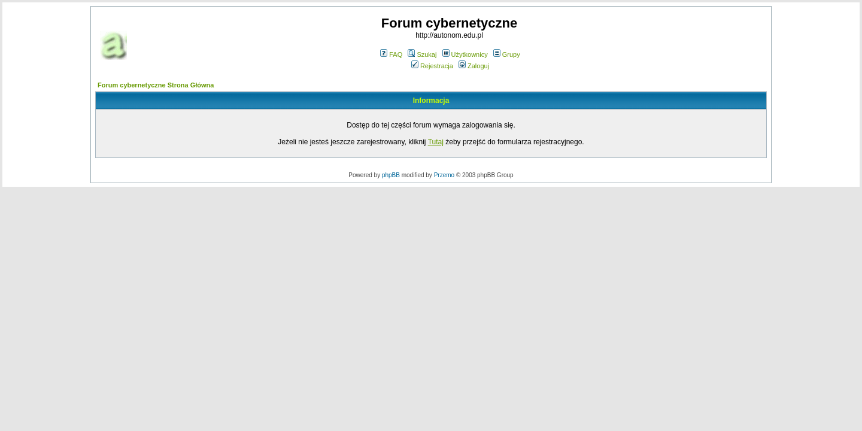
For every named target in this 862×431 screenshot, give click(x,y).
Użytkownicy (465, 54)
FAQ (391, 54)
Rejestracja (432, 65)
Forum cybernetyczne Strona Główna (156, 85)
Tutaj (436, 142)
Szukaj (422, 54)
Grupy (506, 54)
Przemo (444, 175)
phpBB (391, 175)
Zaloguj (474, 65)
